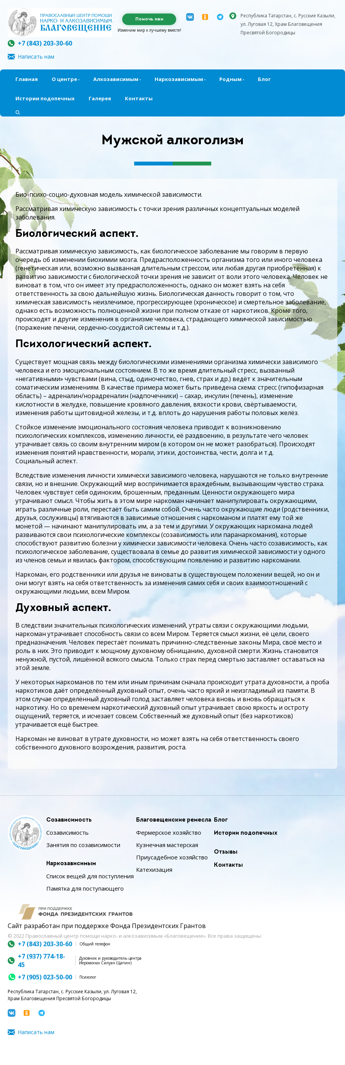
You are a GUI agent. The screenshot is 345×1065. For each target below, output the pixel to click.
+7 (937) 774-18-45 (41, 960)
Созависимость (69, 820)
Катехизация (154, 869)
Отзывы (225, 852)
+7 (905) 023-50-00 (45, 977)
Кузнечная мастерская (167, 845)
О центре (64, 79)
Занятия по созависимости (83, 845)
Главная (26, 79)
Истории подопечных (45, 98)
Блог (264, 79)
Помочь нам (149, 19)
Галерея (100, 98)
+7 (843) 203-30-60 (45, 43)
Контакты (139, 98)
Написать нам (36, 56)
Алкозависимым (115, 79)
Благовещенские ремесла (173, 820)
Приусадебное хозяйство (172, 857)
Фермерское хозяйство (168, 832)
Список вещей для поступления (90, 876)
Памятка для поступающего (85, 888)
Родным (230, 79)
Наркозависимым (179, 79)
